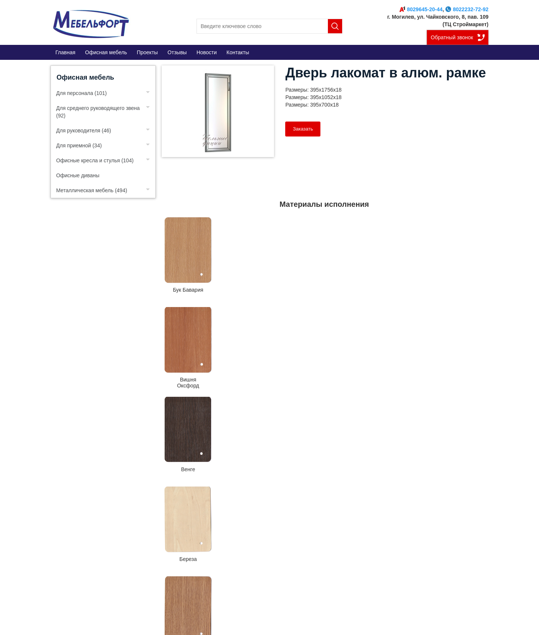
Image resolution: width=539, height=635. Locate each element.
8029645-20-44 (420, 9)
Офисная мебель (85, 77)
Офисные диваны (78, 175)
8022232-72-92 (466, 9)
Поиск (335, 26)
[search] (269, 26)
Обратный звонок (452, 37)
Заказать (303, 129)
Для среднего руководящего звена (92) (98, 112)
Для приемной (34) (79, 145)
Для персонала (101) (81, 93)
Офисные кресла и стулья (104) (95, 160)
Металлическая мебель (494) (91, 190)
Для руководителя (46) (83, 131)
